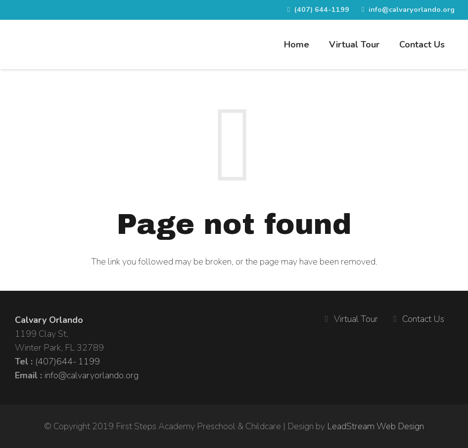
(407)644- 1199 (67, 361)
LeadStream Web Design (375, 426)
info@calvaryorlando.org (92, 375)
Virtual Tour (356, 319)
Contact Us (423, 319)
